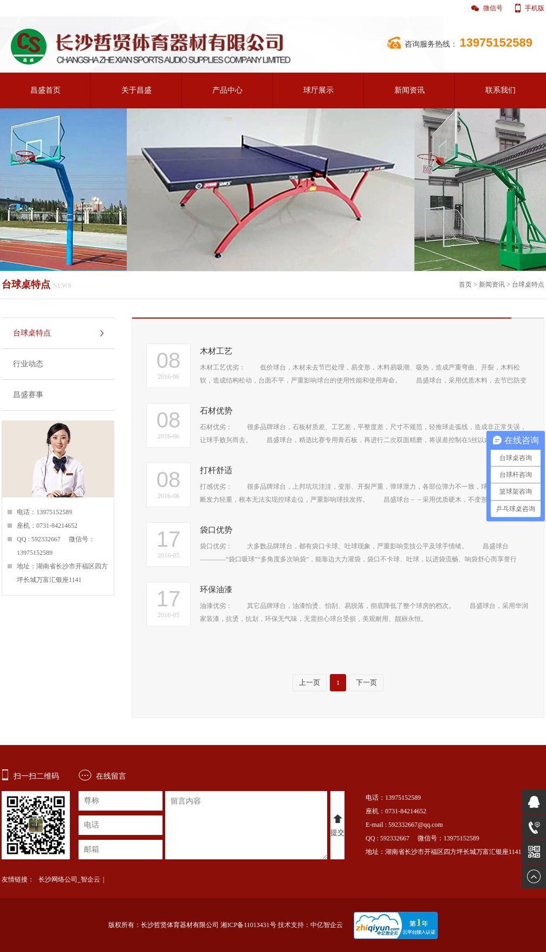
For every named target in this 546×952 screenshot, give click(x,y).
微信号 (493, 8)
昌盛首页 (45, 90)
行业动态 (28, 364)
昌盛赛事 (28, 395)
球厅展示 (318, 90)
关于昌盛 (136, 90)
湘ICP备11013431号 (248, 925)
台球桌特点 (528, 284)
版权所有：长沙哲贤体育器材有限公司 (163, 925)
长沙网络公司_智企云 (69, 879)
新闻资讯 (409, 90)
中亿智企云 (326, 925)
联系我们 (500, 90)
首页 (465, 284)
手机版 (534, 8)
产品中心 (227, 90)
